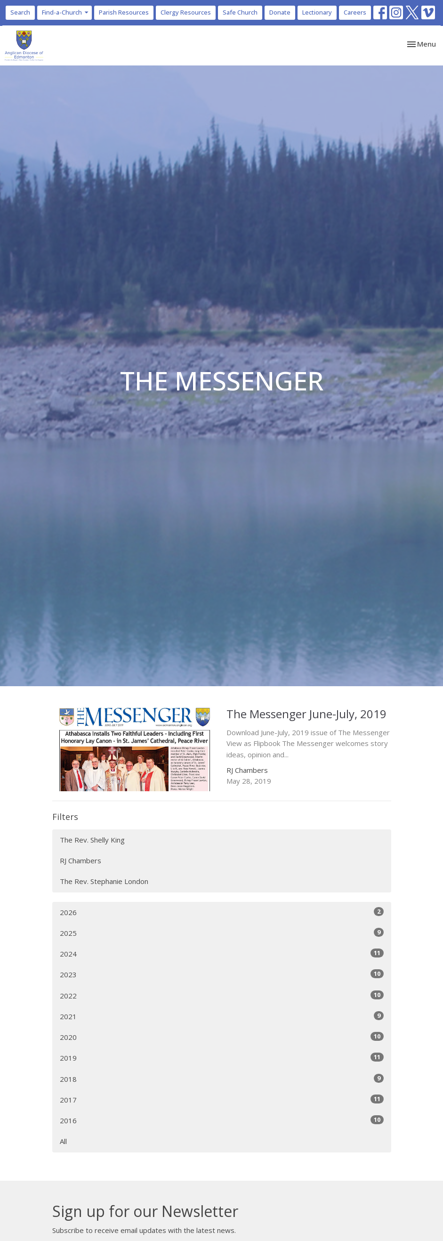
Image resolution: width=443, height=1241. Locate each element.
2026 (222, 912)
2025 (222, 933)
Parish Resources (124, 12)
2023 (222, 974)
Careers (355, 12)
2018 (222, 1079)
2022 (222, 995)
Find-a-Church (65, 12)
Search (20, 12)
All (63, 1141)
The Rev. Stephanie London (104, 881)
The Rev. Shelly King (92, 839)
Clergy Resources (186, 12)
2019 (222, 1058)
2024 (222, 953)
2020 (222, 1037)
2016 (222, 1120)
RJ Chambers (80, 860)
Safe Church (240, 12)
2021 (222, 1016)
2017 (222, 1099)
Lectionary (317, 12)
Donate (279, 12)
